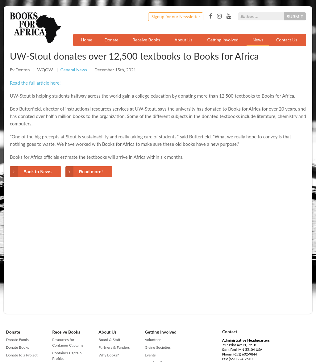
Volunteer (152, 339)
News (257, 39)
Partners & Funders (114, 347)
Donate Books (17, 347)
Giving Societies (158, 347)
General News (73, 69)
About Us (183, 39)
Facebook (210, 16)
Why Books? (108, 355)
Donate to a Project (22, 355)
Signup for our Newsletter (176, 16)
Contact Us (286, 39)
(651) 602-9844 (245, 354)
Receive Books (146, 39)
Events (150, 355)
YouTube (229, 16)
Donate (111, 39)
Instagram (219, 16)
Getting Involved (223, 39)
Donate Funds (17, 339)
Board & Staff (109, 339)
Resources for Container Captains (67, 342)
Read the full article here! (35, 83)
